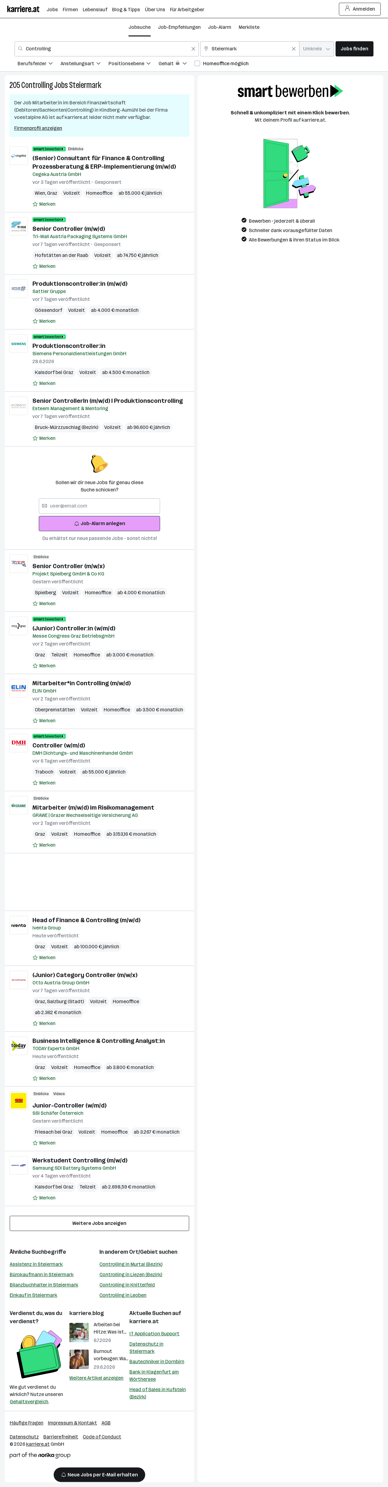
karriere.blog (86, 1313)
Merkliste (249, 27)
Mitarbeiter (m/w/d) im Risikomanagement (93, 807)
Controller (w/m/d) (58, 745)
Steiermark (85, 85)
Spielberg (45, 592)
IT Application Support (154, 1334)
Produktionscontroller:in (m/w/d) (79, 283)
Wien (41, 193)
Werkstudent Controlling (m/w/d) (79, 1160)
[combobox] (107, 48)
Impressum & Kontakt (72, 1423)
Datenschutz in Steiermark (146, 1347)
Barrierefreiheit (60, 1437)
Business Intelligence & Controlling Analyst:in (98, 1040)
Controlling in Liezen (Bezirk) (130, 1274)
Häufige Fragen (26, 1423)
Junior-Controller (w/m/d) (69, 1105)
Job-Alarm (219, 27)
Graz (52, 193)
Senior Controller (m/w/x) (68, 566)
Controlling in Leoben (122, 1295)
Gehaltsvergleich (29, 1401)
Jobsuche (140, 27)
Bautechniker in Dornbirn (156, 1361)
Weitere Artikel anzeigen (96, 1378)
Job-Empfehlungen (179, 27)
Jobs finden (354, 49)
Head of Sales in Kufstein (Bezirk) (157, 1393)
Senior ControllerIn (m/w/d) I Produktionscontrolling (107, 400)
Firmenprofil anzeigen (38, 128)
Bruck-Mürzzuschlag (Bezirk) (66, 427)
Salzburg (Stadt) (65, 1001)
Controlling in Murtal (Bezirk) (130, 1264)
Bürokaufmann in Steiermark (42, 1274)
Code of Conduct (102, 1437)
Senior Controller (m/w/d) (68, 228)
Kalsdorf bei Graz (54, 372)
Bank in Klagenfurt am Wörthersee (154, 1375)
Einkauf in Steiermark (33, 1295)
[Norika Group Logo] (40, 1456)
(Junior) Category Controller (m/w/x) (84, 975)
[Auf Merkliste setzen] (43, 204)
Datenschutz (24, 1437)
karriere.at (144, 1321)
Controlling (37, 85)
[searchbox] (99, 506)
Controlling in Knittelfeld (127, 1285)
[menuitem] (39, 64)
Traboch (44, 772)
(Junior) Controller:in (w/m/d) (73, 628)
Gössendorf (48, 310)
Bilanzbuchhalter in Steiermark (44, 1285)
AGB (106, 1423)
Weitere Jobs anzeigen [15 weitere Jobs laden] (99, 1223)
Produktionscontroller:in (68, 345)
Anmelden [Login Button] (360, 9)
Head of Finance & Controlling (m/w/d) (86, 920)
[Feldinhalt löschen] (193, 48)
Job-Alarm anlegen (99, 523)
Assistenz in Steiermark (36, 1264)
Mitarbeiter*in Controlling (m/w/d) (81, 683)
